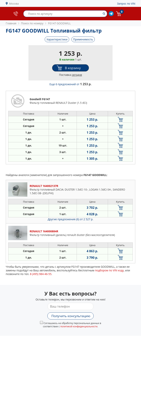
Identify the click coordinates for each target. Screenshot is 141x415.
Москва (14, 3)
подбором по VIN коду (109, 270)
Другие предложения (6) (70, 219)
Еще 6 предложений (70, 84)
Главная (11, 23)
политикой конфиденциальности (78, 326)
